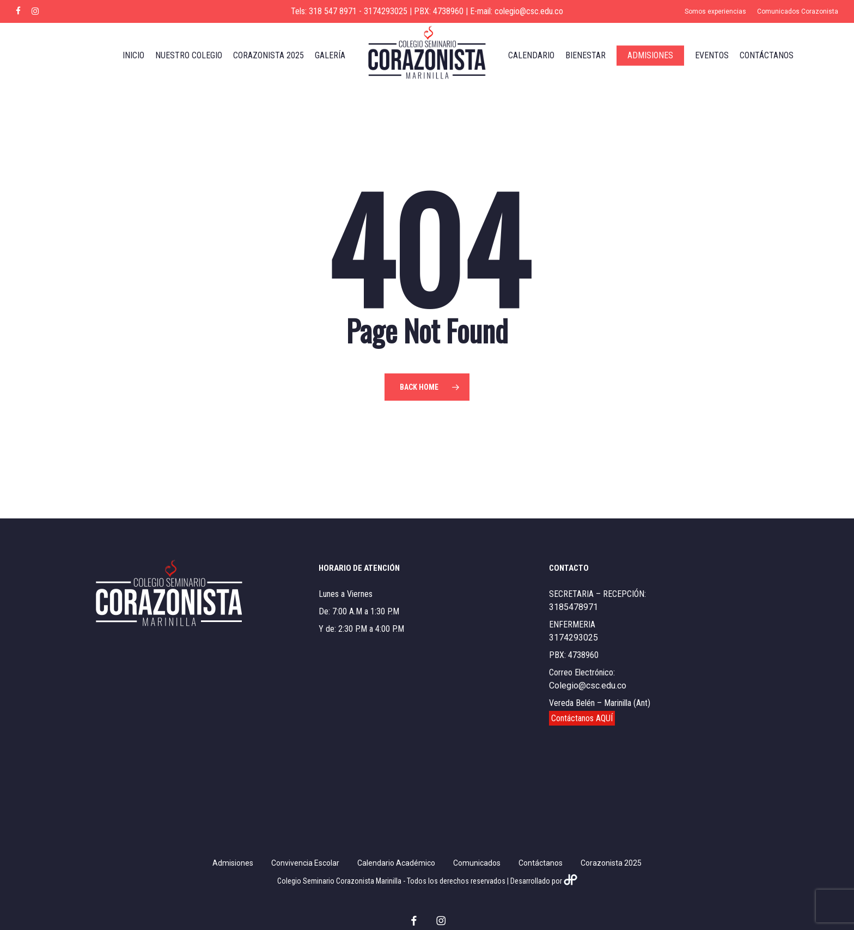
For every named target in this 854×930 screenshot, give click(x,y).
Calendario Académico (396, 863)
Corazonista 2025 (611, 863)
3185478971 (573, 607)
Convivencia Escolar (305, 863)
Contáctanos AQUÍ (582, 718)
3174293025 (573, 637)
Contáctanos (540, 863)
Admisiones (232, 863)
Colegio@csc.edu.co (587, 685)
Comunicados (477, 863)
